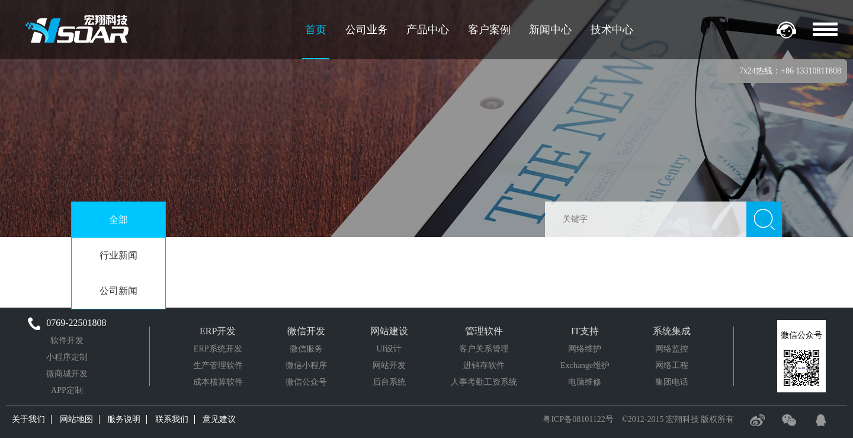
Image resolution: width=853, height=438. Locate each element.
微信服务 (306, 348)
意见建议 (219, 419)
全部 (118, 220)
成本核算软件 (218, 382)
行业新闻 (118, 255)
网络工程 (671, 365)
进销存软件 (484, 365)
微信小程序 (306, 365)
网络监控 (671, 348)
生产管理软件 (218, 365)
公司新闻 (118, 291)
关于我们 (28, 419)
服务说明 (123, 419)
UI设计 (389, 348)
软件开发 (67, 340)
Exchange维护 (585, 365)
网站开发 (389, 365)
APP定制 (67, 390)
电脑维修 (584, 382)
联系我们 (171, 419)
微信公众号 (306, 382)
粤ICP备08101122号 (578, 419)
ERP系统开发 (218, 348)
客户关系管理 (484, 348)
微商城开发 (67, 373)
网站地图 (76, 419)
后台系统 (389, 382)
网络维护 (584, 348)
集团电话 (671, 382)
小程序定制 (67, 357)
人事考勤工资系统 (484, 382)
